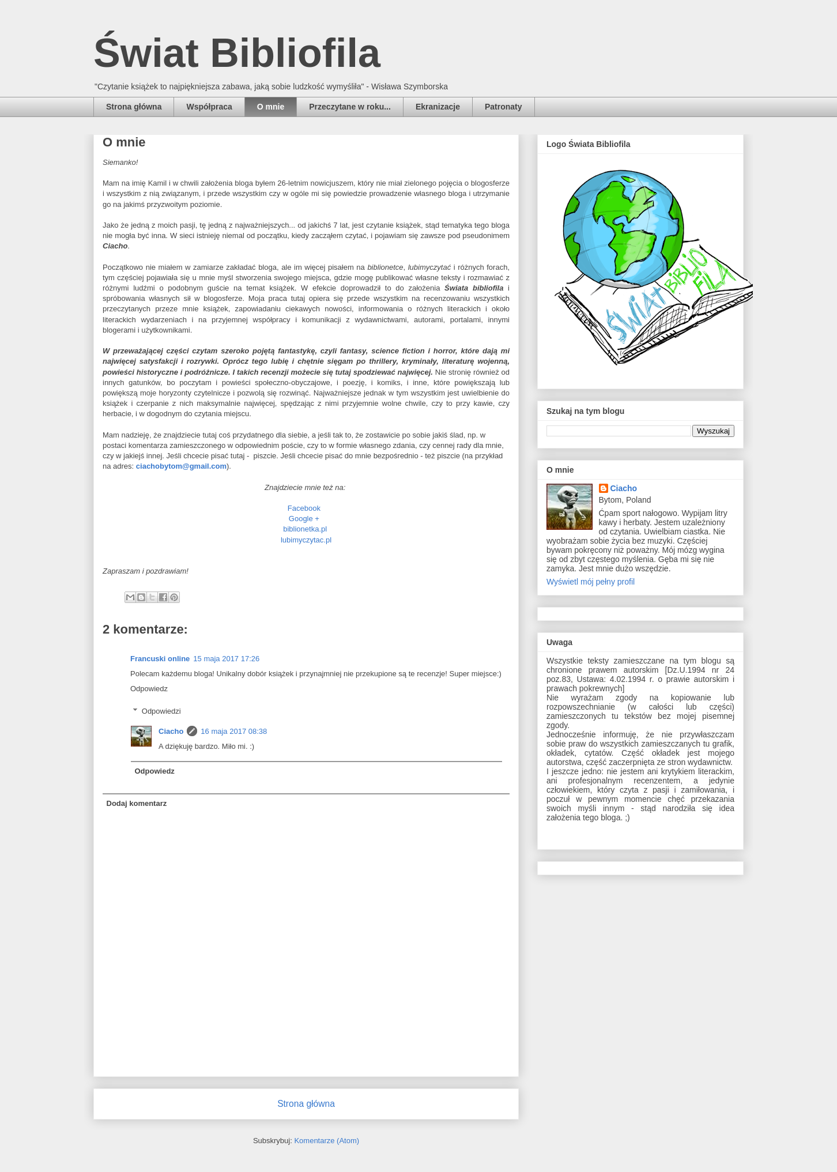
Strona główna (133, 106)
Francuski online (160, 658)
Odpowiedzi (161, 711)
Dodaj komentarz (137, 803)
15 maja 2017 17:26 (226, 658)
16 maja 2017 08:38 (234, 731)
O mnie (270, 106)
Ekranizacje (438, 106)
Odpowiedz (149, 688)
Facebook (304, 508)
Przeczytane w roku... (350, 106)
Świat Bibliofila (236, 53)
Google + (305, 518)
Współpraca (209, 106)
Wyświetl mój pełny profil (590, 581)
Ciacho (171, 731)
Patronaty (503, 106)
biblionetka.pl (305, 529)
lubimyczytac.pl (306, 540)
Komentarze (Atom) (326, 1140)
